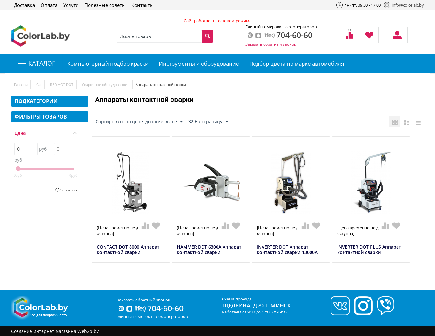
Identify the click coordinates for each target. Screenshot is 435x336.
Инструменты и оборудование (199, 63)
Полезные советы (105, 5)
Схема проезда (236, 299)
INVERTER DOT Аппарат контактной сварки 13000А (287, 249)
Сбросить (68, 189)
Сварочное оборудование (104, 84)
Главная (21, 84)
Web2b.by (88, 331)
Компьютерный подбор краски (108, 63)
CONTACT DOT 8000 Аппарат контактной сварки (128, 249)
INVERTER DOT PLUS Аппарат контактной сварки (369, 249)
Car (39, 84)
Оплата (49, 5)
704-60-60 (150, 308)
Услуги (71, 5)
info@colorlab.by (404, 5)
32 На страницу (208, 122)
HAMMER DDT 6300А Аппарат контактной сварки (209, 249)
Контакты (142, 5)
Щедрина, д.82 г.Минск (257, 305)
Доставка (24, 5)
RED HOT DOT (61, 84)
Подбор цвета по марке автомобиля (296, 63)
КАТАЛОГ (36, 63)
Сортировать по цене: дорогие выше (139, 122)
